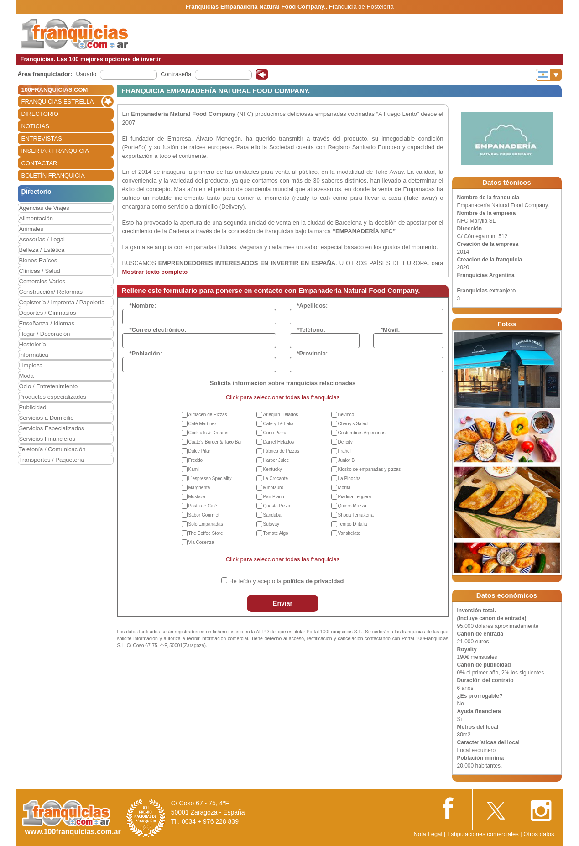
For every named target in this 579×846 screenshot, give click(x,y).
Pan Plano (273, 496)
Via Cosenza (201, 542)
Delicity (345, 441)
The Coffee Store (205, 533)
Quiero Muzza (352, 505)
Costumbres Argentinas (362, 432)
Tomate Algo (275, 533)
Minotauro (273, 487)
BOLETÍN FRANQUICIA (53, 175)
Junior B (346, 460)
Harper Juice (276, 460)
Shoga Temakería (356, 514)
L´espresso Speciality (210, 478)
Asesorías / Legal (42, 239)
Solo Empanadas (205, 524)
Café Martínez (202, 423)
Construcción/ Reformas (51, 291)
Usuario (86, 74)
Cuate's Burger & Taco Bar (215, 441)
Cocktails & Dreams (208, 432)
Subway (271, 524)
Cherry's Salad (353, 423)
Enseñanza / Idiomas (46, 323)
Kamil (194, 469)
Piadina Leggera (354, 496)
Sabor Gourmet (203, 514)
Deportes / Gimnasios (47, 312)
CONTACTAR (39, 163)
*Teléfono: (311, 329)
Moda (26, 375)
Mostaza (197, 496)
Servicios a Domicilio (46, 417)
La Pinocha (349, 478)
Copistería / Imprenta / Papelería (62, 302)
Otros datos (538, 833)
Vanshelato (349, 533)
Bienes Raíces (38, 260)
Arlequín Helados (280, 414)
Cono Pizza (275, 432)
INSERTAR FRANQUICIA (55, 150)
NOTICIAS (35, 126)
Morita (344, 487)
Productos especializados (52, 396)
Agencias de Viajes (44, 207)
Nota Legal (427, 833)
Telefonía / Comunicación (52, 449)
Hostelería (32, 344)
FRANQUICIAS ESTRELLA (57, 101)
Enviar (282, 603)
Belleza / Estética (42, 249)
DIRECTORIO (39, 113)
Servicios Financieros (47, 438)
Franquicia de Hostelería (361, 6)
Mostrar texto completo (155, 271)
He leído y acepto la (286, 581)
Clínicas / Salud (39, 270)
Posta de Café (202, 505)
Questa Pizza (276, 505)
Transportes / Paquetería (51, 459)
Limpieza (31, 365)
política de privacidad (313, 581)
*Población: (146, 353)
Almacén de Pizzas (207, 414)
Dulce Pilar (199, 451)
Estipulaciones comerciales (483, 833)
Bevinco (346, 414)
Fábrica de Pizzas (281, 451)
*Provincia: (312, 353)
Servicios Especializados (51, 428)
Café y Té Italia (278, 423)
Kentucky (272, 469)
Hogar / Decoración (44, 333)
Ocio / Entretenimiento (48, 386)
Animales (31, 228)
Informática (33, 354)
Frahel (344, 451)
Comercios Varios (42, 281)
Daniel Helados (278, 441)
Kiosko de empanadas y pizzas (369, 469)
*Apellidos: (312, 305)
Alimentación (36, 218)
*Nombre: (143, 305)
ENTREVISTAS (41, 138)
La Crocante (275, 478)
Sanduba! (273, 514)
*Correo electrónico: (158, 329)
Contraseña (176, 74)
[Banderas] (549, 75)
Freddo (195, 460)
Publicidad (33, 407)
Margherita (199, 487)
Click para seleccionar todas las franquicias (282, 397)
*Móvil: (390, 329)
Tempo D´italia (352, 524)
